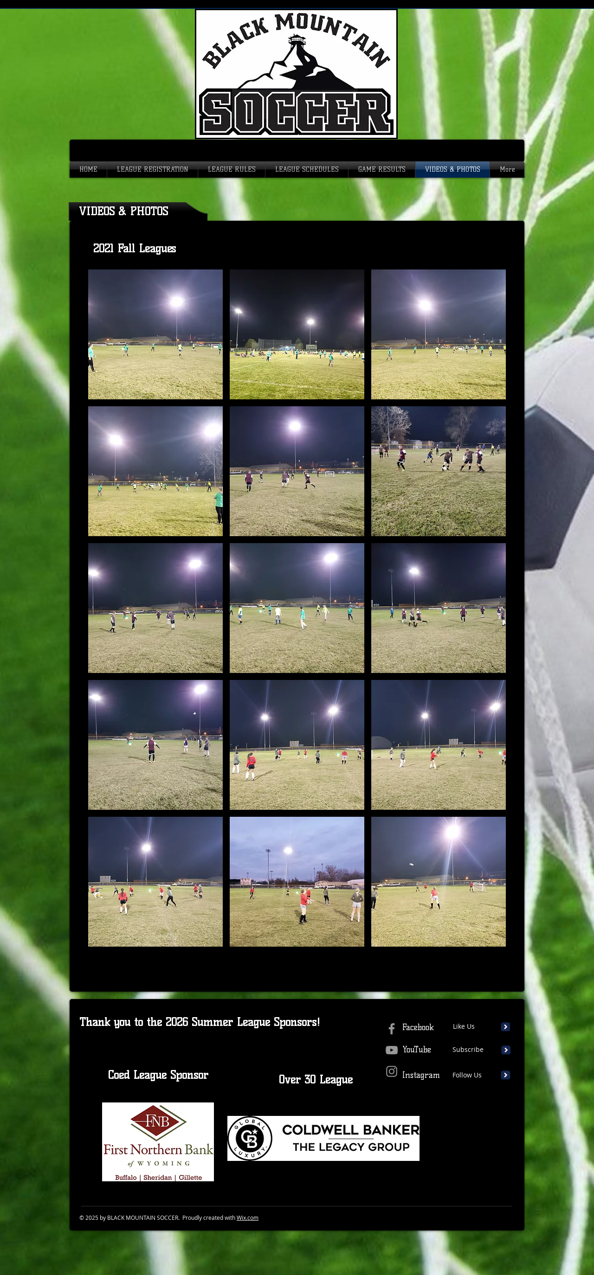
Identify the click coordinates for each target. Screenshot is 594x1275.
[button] (155, 334)
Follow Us (467, 1074)
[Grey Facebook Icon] (391, 1028)
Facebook (418, 1027)
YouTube (416, 1049)
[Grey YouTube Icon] (391, 1050)
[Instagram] (391, 1071)
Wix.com (247, 1217)
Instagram (421, 1075)
